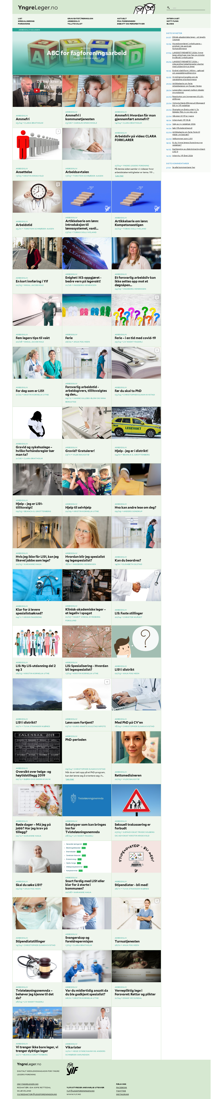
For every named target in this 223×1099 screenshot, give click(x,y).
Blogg (170, 23)
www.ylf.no (74, 1094)
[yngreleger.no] (70, 7)
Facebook (121, 1087)
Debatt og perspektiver (131, 23)
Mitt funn (172, 21)
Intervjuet (173, 18)
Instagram (122, 1094)
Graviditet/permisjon (80, 18)
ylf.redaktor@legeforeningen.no (37, 1094)
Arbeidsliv (74, 21)
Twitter (121, 1090)
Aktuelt (122, 18)
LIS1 (20, 18)
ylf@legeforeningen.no (80, 1090)
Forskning (24, 23)
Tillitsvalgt (75, 23)
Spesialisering (26, 21)
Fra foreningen (126, 21)
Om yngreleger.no (27, 1083)
